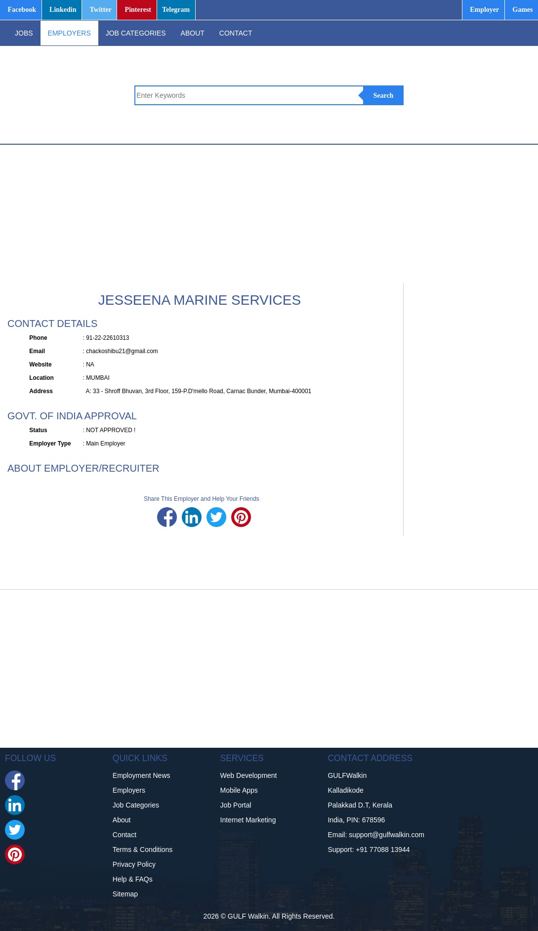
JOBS (24, 33)
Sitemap (125, 894)
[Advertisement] (266, 214)
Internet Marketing (248, 820)
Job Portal (235, 805)
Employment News (141, 775)
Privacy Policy (134, 864)
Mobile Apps (239, 790)
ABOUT (193, 33)
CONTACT (235, 33)
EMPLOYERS (69, 33)
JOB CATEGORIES (136, 33)
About (122, 820)
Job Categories (136, 805)
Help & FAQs (133, 879)
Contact (124, 835)
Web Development (248, 775)
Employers (129, 790)
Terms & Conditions (142, 849)
